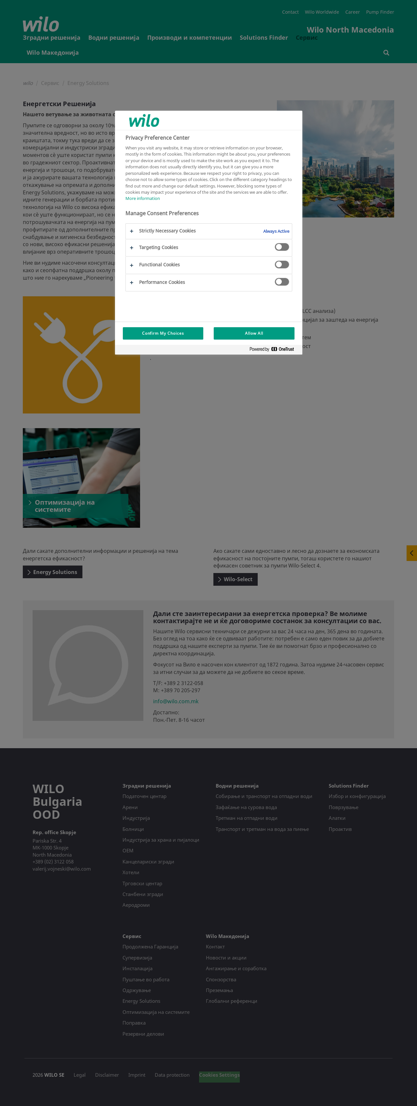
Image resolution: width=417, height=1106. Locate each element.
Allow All (254, 333)
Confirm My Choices (163, 333)
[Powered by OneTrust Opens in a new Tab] (274, 350)
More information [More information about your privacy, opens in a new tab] (142, 198)
